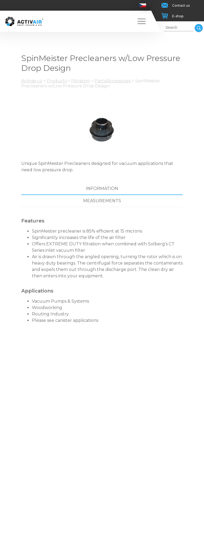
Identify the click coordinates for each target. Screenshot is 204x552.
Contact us (181, 5)
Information (102, 188)
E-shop (177, 16)
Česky (143, 5)
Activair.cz (31, 80)
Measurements (102, 200)
